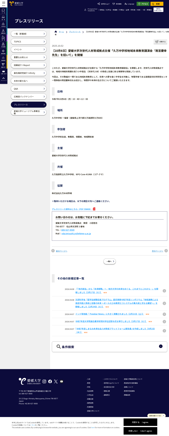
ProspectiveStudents (92, 10)
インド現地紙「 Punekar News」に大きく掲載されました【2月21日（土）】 (109, 313)
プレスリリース (75, 31)
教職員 (149, 10)
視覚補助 (117, 4)
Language (129, 4)
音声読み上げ (103, 4)
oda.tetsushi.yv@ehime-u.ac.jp (76, 233)
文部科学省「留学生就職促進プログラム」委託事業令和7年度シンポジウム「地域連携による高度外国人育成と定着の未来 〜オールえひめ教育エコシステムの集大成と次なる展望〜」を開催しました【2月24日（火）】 (116, 303)
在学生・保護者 (111, 10)
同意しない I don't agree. (140, 430)
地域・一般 (141, 10)
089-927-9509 (67, 229)
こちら (32, 425)
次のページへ (157, 251)
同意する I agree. (140, 422)
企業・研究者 (130, 10)
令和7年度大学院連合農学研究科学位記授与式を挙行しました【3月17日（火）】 (111, 321)
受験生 (102, 10)
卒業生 (121, 10)
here (93, 427)
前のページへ (61, 251)
